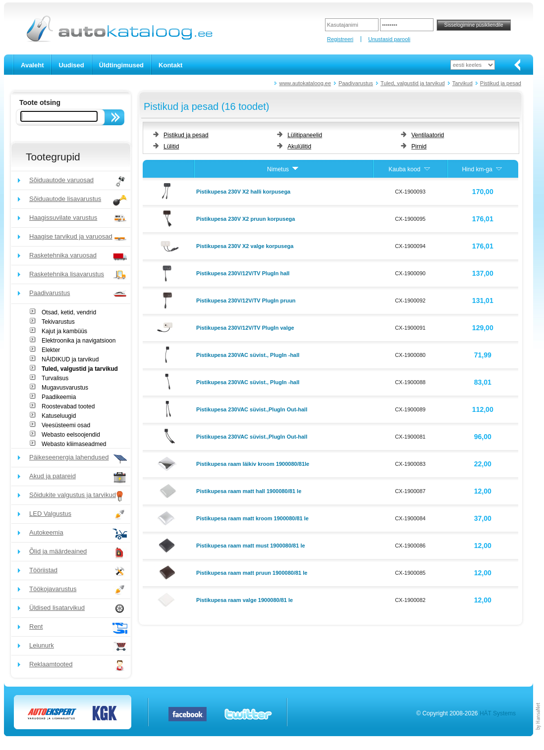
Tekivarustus (58, 321)
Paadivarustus (355, 83)
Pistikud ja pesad (500, 83)
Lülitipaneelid (304, 135)
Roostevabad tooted (68, 406)
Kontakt (170, 65)
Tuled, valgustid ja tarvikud (413, 83)
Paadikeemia (59, 397)
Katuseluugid (59, 415)
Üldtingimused (121, 65)
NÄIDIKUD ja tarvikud (70, 359)
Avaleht (32, 65)
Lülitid (171, 146)
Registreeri (340, 39)
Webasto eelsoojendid (71, 434)
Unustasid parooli (389, 39)
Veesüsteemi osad (66, 425)
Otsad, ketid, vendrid (69, 312)
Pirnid (419, 146)
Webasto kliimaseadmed (74, 444)
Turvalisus (55, 378)
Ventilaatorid (427, 135)
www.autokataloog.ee (305, 83)
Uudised (71, 65)
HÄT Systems (498, 713)
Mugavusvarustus (65, 387)
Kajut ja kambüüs (64, 331)
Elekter (51, 350)
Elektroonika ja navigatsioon (78, 340)
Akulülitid (299, 146)
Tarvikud (462, 83)
